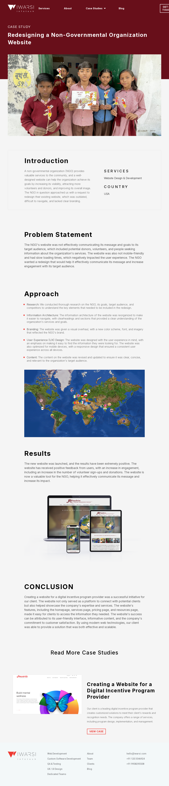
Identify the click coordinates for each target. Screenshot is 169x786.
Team (90, 758)
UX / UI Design (54, 769)
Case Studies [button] (94, 8)
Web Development (57, 753)
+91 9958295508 (135, 764)
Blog (121, 8)
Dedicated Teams (56, 774)
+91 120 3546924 (136, 758)
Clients (90, 764)
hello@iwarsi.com (136, 753)
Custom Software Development (64, 758)
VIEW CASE (96, 731)
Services (44, 8)
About (68, 8)
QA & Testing (54, 764)
